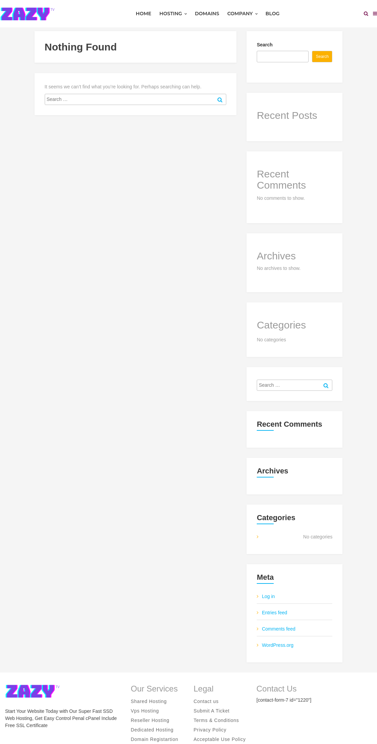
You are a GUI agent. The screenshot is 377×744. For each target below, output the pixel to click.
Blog (272, 13)
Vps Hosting (145, 711)
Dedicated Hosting (152, 729)
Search (265, 44)
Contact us (206, 701)
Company (242, 13)
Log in (268, 596)
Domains (207, 13)
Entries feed (274, 612)
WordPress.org (277, 645)
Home (143, 13)
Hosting (173, 13)
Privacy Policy (210, 729)
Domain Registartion (154, 739)
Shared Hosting (149, 701)
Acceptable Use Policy (220, 739)
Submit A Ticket (212, 711)
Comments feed (278, 629)
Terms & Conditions (216, 720)
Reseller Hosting (150, 720)
